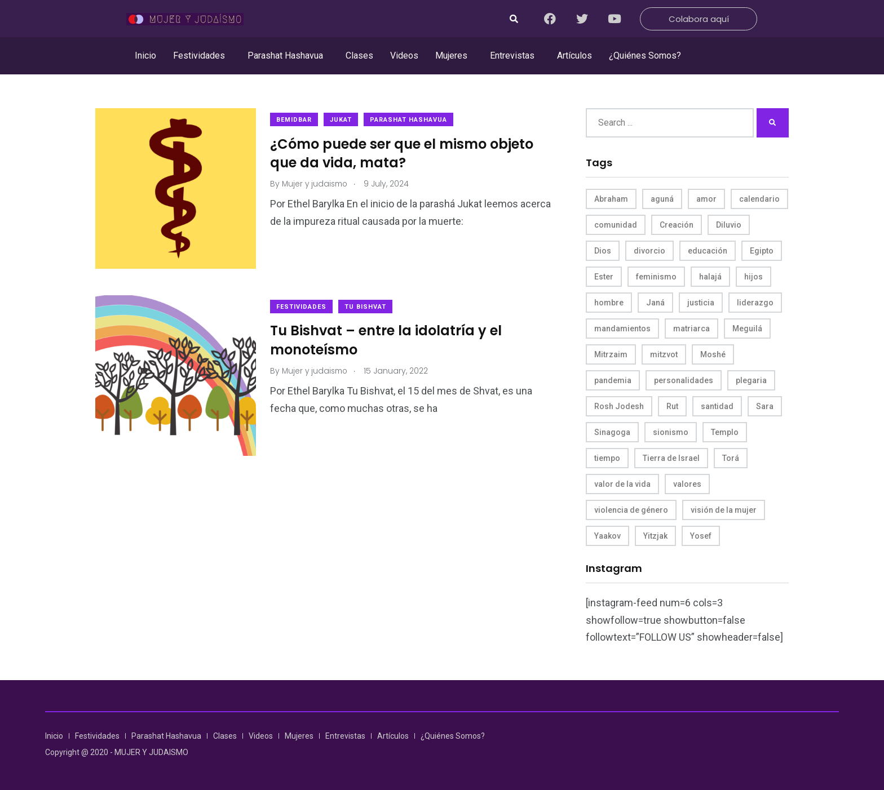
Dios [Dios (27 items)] (602, 250)
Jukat (344, 119)
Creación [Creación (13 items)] (676, 224)
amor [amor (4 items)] (706, 198)
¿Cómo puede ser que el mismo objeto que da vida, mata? (404, 153)
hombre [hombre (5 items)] (609, 302)
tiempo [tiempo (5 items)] (607, 458)
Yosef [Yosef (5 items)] (700, 535)
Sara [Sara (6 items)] (765, 406)
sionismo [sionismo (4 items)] (670, 432)
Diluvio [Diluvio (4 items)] (728, 224)
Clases (359, 55)
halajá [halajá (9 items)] (710, 276)
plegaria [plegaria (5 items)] (751, 380)
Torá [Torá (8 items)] (730, 458)
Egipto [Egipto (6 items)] (762, 250)
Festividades (199, 55)
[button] (202, 56)
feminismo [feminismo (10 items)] (656, 276)
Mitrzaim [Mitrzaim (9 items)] (610, 354)
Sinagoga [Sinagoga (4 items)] (612, 432)
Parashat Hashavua (285, 55)
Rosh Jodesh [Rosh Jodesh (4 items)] (619, 406)
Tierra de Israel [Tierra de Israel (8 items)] (671, 458)
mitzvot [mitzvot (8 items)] (664, 354)
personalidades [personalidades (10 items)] (683, 380)
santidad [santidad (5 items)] (717, 406)
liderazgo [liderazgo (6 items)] (755, 302)
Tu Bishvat (368, 304)
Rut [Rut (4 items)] (672, 406)
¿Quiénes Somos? (645, 55)
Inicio (145, 55)
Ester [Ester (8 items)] (603, 276)
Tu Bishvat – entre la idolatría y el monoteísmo (389, 338)
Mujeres (451, 55)
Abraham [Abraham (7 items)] (611, 198)
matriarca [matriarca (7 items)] (691, 328)
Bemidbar (297, 119)
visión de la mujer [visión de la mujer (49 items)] (724, 509)
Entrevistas (512, 55)
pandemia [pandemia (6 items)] (612, 380)
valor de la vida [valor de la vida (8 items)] (622, 484)
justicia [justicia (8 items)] (700, 302)
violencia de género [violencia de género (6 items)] (631, 509)
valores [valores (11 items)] (687, 484)
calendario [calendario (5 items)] (759, 198)
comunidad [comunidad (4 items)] (615, 224)
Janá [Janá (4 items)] (655, 302)
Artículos (574, 55)
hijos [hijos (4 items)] (753, 276)
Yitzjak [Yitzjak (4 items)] (655, 535)
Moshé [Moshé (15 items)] (713, 354)
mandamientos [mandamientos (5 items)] (622, 328)
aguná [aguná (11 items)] (662, 198)
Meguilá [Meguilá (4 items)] (747, 328)
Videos (404, 55)
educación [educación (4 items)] (707, 250)
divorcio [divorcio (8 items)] (649, 250)
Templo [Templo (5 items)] (725, 432)
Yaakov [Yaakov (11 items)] (607, 535)
